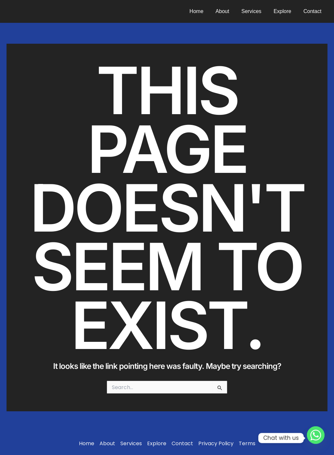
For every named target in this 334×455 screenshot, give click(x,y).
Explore (285, 11)
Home (204, 11)
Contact (313, 11)
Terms (247, 443)
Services (256, 11)
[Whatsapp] (316, 438)
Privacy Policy (216, 443)
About (228, 11)
